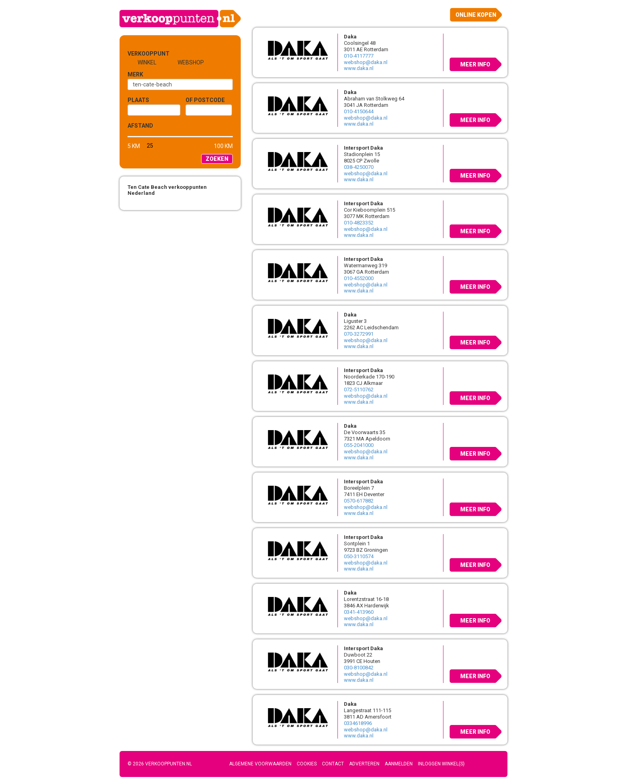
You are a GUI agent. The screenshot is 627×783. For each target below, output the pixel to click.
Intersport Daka (363, 148)
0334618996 (358, 723)
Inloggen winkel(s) (441, 764)
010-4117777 (358, 56)
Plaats (138, 100)
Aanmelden (399, 764)
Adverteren (364, 764)
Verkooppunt (141, 53)
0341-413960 (358, 612)
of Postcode (205, 100)
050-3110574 (358, 556)
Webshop (191, 62)
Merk (135, 74)
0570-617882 (358, 501)
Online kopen (475, 15)
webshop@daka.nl (365, 62)
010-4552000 (358, 278)
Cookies (307, 764)
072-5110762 (358, 389)
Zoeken (217, 159)
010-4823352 (358, 223)
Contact (333, 764)
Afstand (140, 125)
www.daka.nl (358, 68)
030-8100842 (358, 668)
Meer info (475, 64)
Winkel (147, 62)
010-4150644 (358, 111)
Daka (350, 37)
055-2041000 (358, 445)
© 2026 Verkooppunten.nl (160, 764)
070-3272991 (358, 334)
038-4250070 (358, 167)
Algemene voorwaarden (260, 764)
